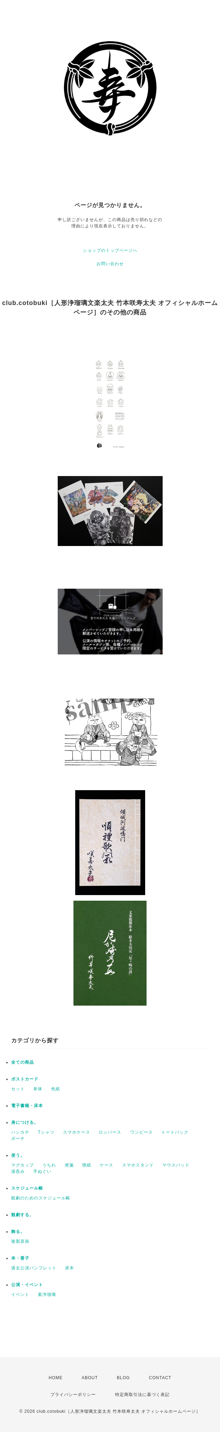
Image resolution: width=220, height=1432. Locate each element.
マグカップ (22, 1165)
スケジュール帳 (27, 1188)
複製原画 (20, 1241)
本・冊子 (20, 1258)
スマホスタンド (138, 1165)
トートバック (175, 1132)
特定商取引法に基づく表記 (142, 1394)
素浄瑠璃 (47, 1294)
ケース (106, 1165)
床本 (69, 1268)
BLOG (123, 1377)
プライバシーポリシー (73, 1394)
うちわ (49, 1165)
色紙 (55, 1088)
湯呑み (18, 1171)
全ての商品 (22, 1062)
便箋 (69, 1165)
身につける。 (24, 1122)
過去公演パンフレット (34, 1268)
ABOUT (89, 1377)
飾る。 (18, 1231)
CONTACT (160, 1377)
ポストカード (24, 1079)
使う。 (18, 1155)
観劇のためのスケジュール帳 (40, 1198)
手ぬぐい (42, 1171)
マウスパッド (176, 1165)
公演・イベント (27, 1284)
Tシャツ (46, 1132)
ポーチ (18, 1138)
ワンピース (141, 1132)
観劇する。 (22, 1214)
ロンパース (110, 1132)
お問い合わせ (110, 263)
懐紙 (86, 1165)
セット (18, 1088)
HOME (56, 1377)
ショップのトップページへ (110, 250)
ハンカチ (20, 1132)
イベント (20, 1294)
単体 (37, 1088)
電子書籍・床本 (27, 1105)
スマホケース (76, 1132)
